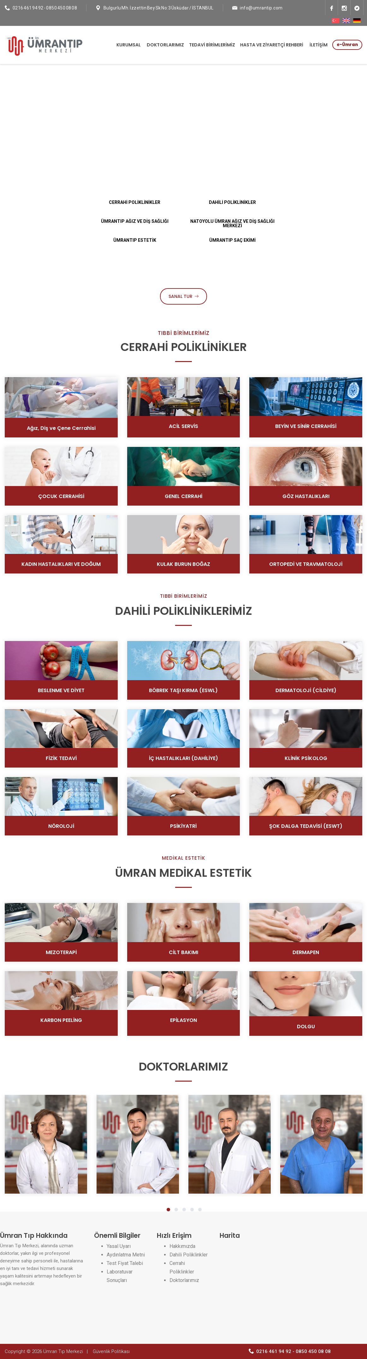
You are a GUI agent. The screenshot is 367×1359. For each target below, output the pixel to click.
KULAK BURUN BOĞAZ (183, 564)
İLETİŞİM (319, 45)
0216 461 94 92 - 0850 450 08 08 (45, 7)
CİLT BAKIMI (183, 952)
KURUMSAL (128, 45)
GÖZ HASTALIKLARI (305, 496)
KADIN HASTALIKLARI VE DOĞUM (61, 564)
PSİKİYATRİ (183, 826)
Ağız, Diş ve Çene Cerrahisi (61, 428)
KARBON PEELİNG (61, 1020)
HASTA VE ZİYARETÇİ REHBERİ (271, 45)
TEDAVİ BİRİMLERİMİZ (212, 45)
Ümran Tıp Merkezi (63, 1351)
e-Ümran (347, 45)
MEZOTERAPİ (61, 952)
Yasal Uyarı (119, 1246)
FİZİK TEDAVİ (61, 758)
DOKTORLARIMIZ (165, 45)
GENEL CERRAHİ (183, 496)
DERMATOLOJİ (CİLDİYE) (305, 690)
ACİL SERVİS (183, 426)
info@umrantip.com (261, 7)
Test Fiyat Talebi (125, 1263)
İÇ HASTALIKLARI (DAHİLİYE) (183, 758)
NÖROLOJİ (61, 826)
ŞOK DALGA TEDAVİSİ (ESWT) (305, 826)
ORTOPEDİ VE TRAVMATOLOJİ (305, 564)
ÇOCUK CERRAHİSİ (61, 496)
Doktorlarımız (184, 1280)
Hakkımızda (182, 1246)
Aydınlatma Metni (126, 1255)
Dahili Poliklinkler (188, 1255)
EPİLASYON (183, 1020)
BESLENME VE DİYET (61, 690)
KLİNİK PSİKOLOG (306, 758)
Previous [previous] (24, 157)
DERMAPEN (306, 952)
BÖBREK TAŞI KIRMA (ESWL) (183, 690)
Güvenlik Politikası (111, 1351)
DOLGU (306, 1026)
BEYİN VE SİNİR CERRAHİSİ (305, 426)
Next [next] (343, 157)
